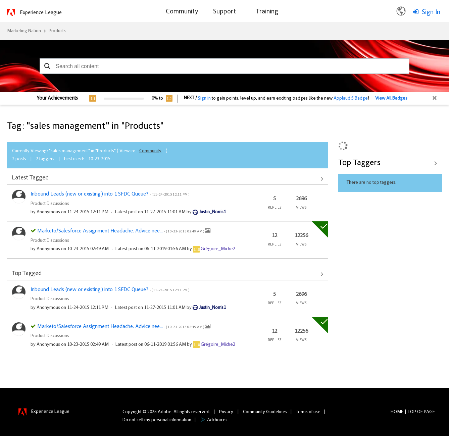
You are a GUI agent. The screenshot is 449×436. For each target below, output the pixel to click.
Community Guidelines (265, 412)
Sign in (204, 98)
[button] (47, 66)
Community (150, 151)
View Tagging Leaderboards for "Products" (390, 163)
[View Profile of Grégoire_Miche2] (218, 249)
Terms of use (308, 412)
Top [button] (412, 412)
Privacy (226, 412)
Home (397, 412)
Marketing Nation (24, 31)
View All (167, 178)
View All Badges (391, 98)
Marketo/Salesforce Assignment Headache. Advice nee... (121, 231)
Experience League (41, 12)
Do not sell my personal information (156, 420)
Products (57, 31)
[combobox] (224, 66)
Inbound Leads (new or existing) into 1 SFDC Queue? (110, 194)
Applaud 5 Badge (351, 98)
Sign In (431, 12)
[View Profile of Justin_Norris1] (212, 212)
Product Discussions (50, 204)
